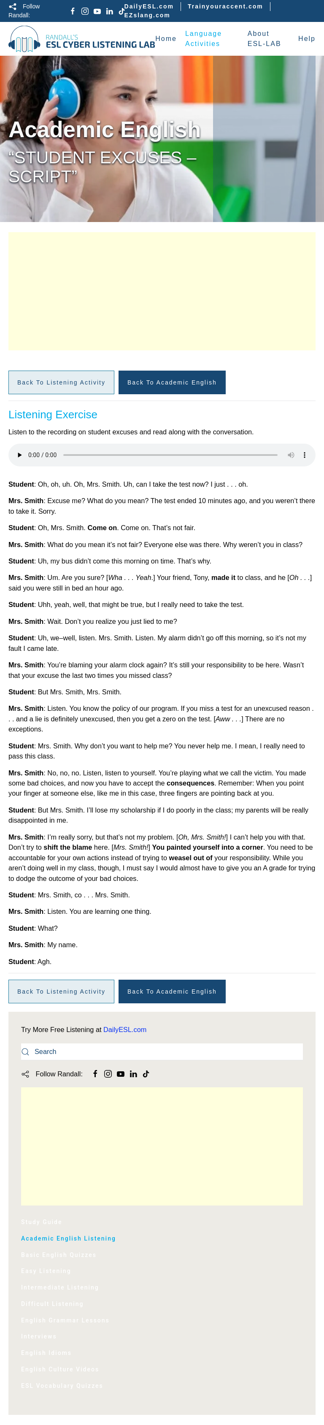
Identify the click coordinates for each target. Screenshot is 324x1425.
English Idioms (46, 1352)
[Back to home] (81, 39)
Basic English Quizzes (59, 1255)
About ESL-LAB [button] (264, 38)
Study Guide (41, 1222)
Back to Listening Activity (61, 382)
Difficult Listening (52, 1303)
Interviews (39, 1336)
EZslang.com (147, 15)
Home (166, 38)
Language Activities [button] (203, 38)
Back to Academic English (172, 382)
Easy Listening (46, 1271)
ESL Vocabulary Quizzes (62, 1385)
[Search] (162, 1051)
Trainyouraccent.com (225, 6)
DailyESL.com (149, 6)
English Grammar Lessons (65, 1320)
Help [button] (307, 38)
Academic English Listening (68, 1238)
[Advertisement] (162, 291)
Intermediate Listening (60, 1287)
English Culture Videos (60, 1369)
